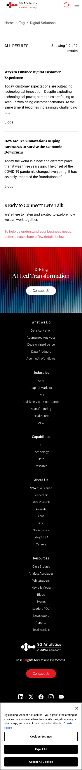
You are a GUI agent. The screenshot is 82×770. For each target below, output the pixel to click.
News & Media (41, 587)
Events (41, 601)
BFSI (41, 380)
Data (41, 459)
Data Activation (41, 330)
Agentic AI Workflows (41, 358)
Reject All (41, 749)
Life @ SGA (41, 537)
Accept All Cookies (41, 761)
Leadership (41, 495)
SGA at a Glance (41, 488)
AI (41, 445)
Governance (41, 530)
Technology (41, 452)
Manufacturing (41, 409)
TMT (41, 395)
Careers (41, 544)
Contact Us (41, 291)
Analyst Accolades (41, 573)
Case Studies (41, 566)
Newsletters (41, 615)
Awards (41, 509)
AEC (41, 423)
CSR (41, 516)
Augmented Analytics (41, 337)
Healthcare (41, 416)
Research (41, 466)
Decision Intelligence (41, 344)
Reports (41, 622)
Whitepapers (41, 580)
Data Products (41, 351)
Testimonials (41, 629)
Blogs (41, 594)
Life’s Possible (41, 502)
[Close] (77, 708)
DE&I (41, 523)
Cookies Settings (41, 736)
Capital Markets (41, 387)
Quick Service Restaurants (41, 402)
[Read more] (41, 97)
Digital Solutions (43, 23)
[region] (41, 736)
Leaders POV (41, 608)
